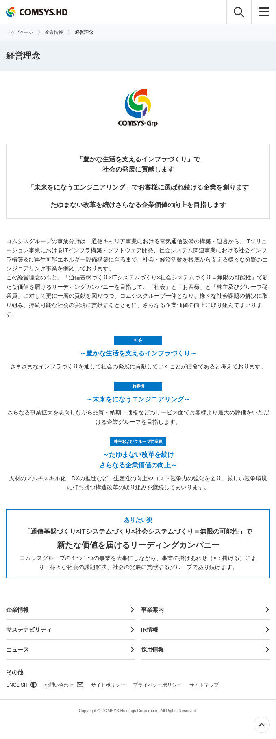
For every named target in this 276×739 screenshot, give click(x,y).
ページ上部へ (262, 725)
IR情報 (149, 629)
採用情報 (152, 649)
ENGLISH (17, 685)
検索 (239, 12)
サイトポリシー (108, 685)
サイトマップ (204, 685)
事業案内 (152, 609)
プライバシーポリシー (157, 685)
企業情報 (17, 609)
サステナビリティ (29, 629)
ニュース (17, 649)
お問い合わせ (59, 685)
